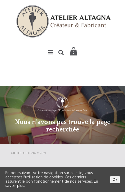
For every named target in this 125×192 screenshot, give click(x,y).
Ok (115, 180)
